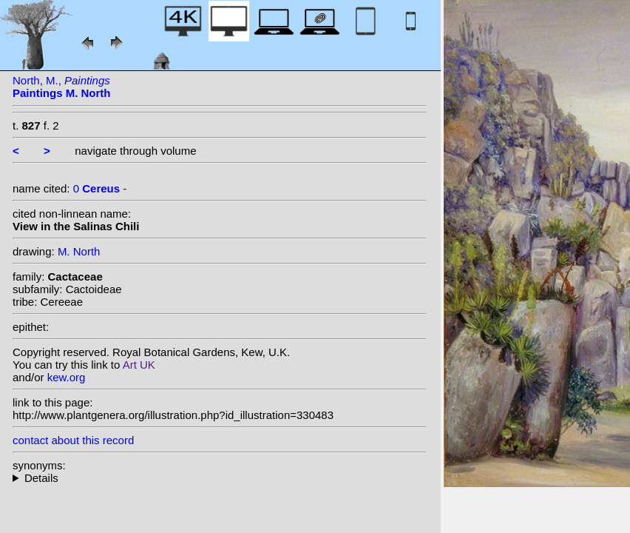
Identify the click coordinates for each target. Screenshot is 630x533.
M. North (79, 251)
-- (220, 478)
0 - (100, 188)
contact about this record (73, 440)
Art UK (139, 364)
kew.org (66, 377)
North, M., (62, 86)
